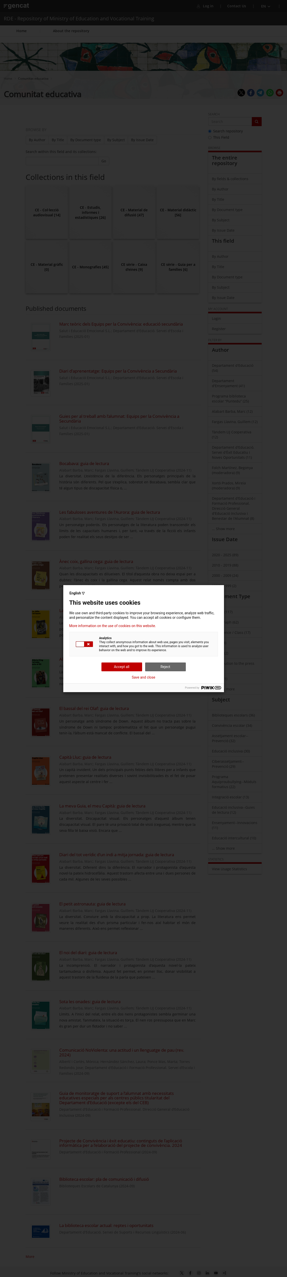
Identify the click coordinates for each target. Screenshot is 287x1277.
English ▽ (77, 593)
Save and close (143, 677)
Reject (165, 667)
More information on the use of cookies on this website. (112, 626)
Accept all (122, 667)
